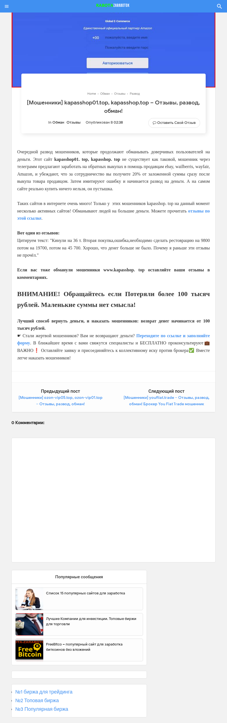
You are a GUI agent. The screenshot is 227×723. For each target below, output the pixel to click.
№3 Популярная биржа (41, 709)
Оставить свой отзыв (176, 122)
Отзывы (74, 122)
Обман (58, 122)
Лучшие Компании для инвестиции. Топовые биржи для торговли (91, 621)
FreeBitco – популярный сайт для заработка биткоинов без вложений (84, 647)
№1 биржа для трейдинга (44, 692)
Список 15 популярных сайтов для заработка (85, 593)
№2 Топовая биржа (37, 700)
